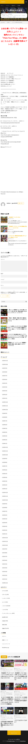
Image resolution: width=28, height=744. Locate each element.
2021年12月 (5, 537)
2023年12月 (5, 447)
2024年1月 (4, 443)
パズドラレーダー (17, 15)
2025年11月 (5, 360)
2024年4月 (4, 432)
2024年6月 (4, 424)
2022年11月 (5, 496)
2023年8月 (4, 462)
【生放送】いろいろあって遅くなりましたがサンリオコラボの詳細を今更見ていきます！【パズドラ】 (20, 676)
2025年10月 (5, 364)
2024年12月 (5, 402)
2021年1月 (4, 579)
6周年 (4, 15)
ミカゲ (3, 609)
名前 (2, 273)
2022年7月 (4, 511)
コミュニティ (3, 695)
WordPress (23, 741)
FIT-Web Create (11, 741)
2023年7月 (4, 466)
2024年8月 (4, 417)
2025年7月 (4, 375)
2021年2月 (4, 575)
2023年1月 (4, 488)
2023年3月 (4, 481)
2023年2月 (4, 485)
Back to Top (14, 733)
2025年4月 (4, 387)
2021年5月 (4, 564)
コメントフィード (6, 643)
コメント (3, 259)
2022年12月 (5, 492)
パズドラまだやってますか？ (20, 721)
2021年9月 (4, 549)
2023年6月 (4, 469)
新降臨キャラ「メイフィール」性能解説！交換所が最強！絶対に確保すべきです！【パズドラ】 (17, 344)
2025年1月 (4, 398)
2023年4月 (4, 477)
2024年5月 (4, 428)
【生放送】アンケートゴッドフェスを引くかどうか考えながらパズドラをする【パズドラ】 (7, 675)
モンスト (4, 718)
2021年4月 (4, 567)
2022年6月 (4, 515)
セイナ (3, 602)
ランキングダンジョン (7, 613)
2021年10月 (5, 545)
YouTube (7, 692)
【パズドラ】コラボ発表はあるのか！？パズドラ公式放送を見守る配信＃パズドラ (20, 700)
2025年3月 (4, 390)
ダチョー (7, 669)
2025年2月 (4, 394)
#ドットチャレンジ (19, 692)
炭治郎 (19, 5)
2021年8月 (4, 552)
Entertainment (18, 717)
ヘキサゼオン (9, 16)
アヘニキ (7, 717)
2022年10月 (5, 500)
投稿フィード (5, 640)
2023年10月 (5, 454)
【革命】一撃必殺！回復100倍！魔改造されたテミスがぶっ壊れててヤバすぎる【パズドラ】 (17, 319)
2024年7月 (4, 420)
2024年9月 (4, 413)
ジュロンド (4, 598)
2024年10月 (5, 409)
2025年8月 (4, 372)
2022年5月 (4, 518)
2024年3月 (4, 436)
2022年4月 (4, 522)
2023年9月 (4, 458)
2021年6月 (4, 560)
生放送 (10, 14)
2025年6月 (4, 379)
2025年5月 (4, 383)
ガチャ (3, 594)
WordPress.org (5, 647)
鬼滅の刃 (13, 5)
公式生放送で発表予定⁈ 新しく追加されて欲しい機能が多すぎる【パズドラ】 (7, 724)
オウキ (3, 590)
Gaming (7, 15)
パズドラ (7, 5)
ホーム (2, 5)
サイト (2, 285)
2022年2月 (4, 530)
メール (2, 279)
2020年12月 (5, 582)
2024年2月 (4, 439)
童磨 (21, 695)
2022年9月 (4, 503)
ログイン (4, 636)
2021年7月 (4, 556)
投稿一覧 (20, 203)
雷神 (3, 624)
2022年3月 (4, 526)
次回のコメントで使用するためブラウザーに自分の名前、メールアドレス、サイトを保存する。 (14, 293)
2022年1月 (4, 533)
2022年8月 (4, 507)
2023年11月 (5, 451)
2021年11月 (5, 541)
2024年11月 (5, 405)
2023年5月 (4, 473)
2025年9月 (4, 368)
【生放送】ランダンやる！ (14, 217)
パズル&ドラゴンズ (6, 671)
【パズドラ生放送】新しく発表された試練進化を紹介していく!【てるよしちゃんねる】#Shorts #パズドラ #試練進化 (7, 701)
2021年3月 (4, 571)
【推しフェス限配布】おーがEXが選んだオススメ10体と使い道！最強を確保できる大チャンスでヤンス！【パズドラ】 (17, 311)
